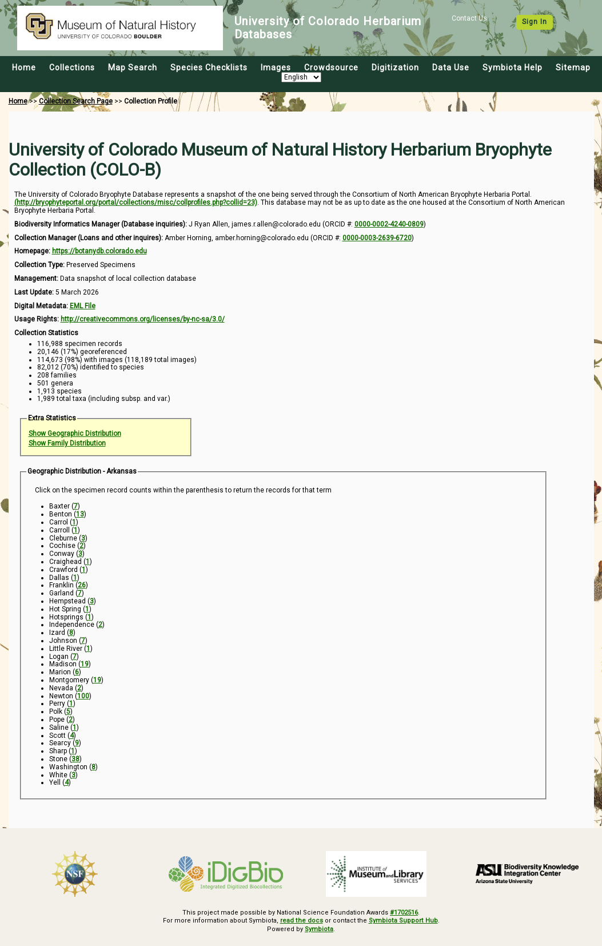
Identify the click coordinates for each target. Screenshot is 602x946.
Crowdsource (331, 67)
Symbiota (319, 929)
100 (83, 696)
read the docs (302, 921)
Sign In (534, 22)
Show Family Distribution (67, 443)
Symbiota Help (513, 67)
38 (75, 759)
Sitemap (573, 67)
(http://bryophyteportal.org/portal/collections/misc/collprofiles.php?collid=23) (135, 202)
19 (85, 664)
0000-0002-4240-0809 (389, 224)
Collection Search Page (76, 101)
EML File (82, 306)
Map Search (132, 67)
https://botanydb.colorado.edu (99, 251)
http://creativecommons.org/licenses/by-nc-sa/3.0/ (143, 319)
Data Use (450, 67)
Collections (72, 67)
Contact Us (469, 18)
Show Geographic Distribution (75, 434)
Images (276, 67)
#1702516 (404, 912)
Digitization (395, 67)
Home (24, 67)
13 (80, 514)
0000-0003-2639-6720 (377, 238)
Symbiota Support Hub (403, 921)
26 (82, 585)
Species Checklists (209, 67)
